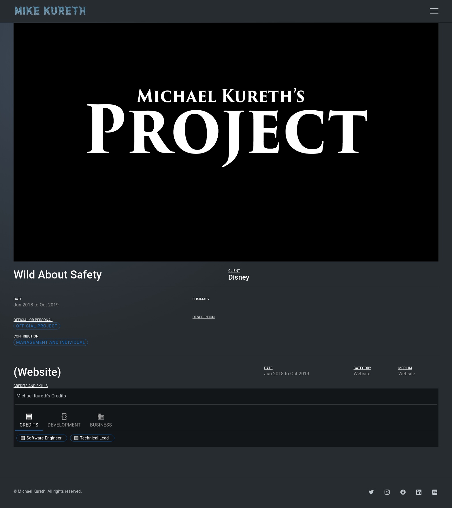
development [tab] (64, 420)
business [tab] (100, 420)
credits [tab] (29, 420)
